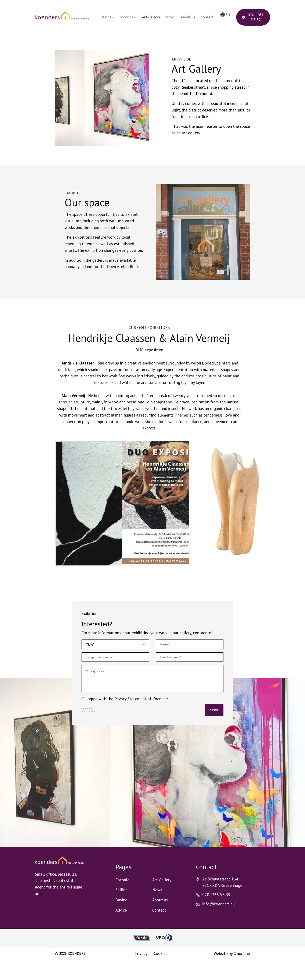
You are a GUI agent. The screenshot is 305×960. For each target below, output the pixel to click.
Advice (121, 910)
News (170, 17)
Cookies (160, 953)
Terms (93, 711)
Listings (104, 17)
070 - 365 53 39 (252, 17)
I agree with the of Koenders (125, 698)
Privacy (85, 711)
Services (126, 17)
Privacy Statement (130, 698)
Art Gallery (151, 17)
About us (188, 17)
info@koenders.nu (218, 903)
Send (214, 709)
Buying (121, 899)
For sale (122, 879)
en (227, 14)
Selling (121, 889)
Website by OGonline (232, 953)
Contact (207, 17)
